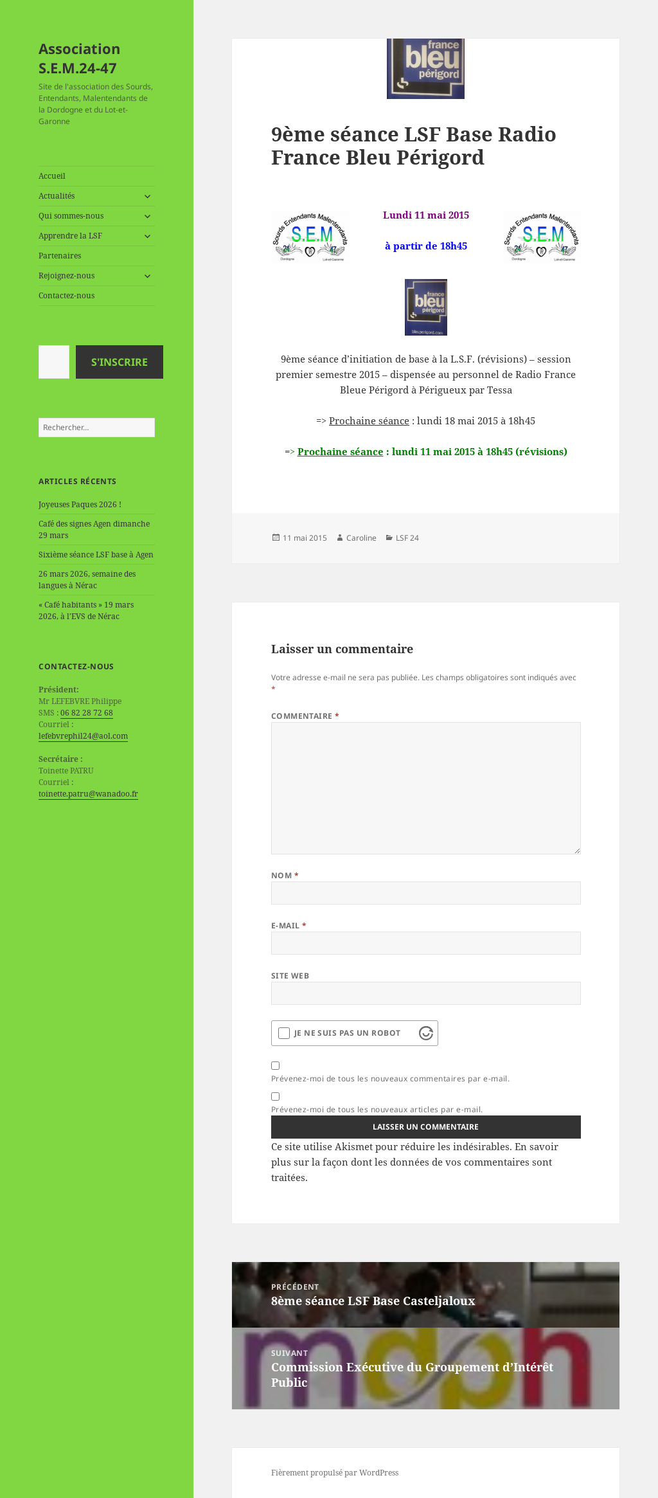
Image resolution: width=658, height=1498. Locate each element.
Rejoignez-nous (66, 275)
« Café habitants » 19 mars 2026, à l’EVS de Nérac (86, 610)
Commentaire (305, 715)
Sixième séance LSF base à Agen (96, 554)
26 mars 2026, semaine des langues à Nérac (87, 579)
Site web (290, 975)
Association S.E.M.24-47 (79, 58)
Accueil (52, 175)
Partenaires (60, 255)
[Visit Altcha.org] (426, 1033)
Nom (285, 875)
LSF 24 (407, 537)
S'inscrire (119, 362)
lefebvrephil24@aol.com (83, 735)
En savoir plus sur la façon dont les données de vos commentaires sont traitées (414, 1162)
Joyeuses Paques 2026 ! (80, 504)
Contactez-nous (66, 295)
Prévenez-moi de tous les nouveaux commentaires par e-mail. (390, 1078)
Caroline (361, 537)
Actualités (57, 195)
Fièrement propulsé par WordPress (334, 1472)
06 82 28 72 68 (86, 712)
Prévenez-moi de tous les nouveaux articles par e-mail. (377, 1109)
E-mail (289, 925)
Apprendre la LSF (70, 235)
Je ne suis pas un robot (347, 1032)
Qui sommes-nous (71, 215)
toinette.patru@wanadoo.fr (88, 793)
